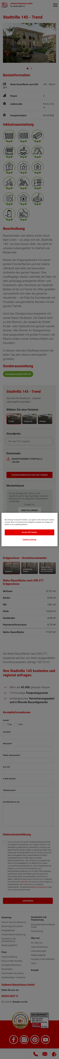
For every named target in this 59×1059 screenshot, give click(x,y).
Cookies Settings (29, 540)
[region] (29, 529)
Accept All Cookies (29, 532)
